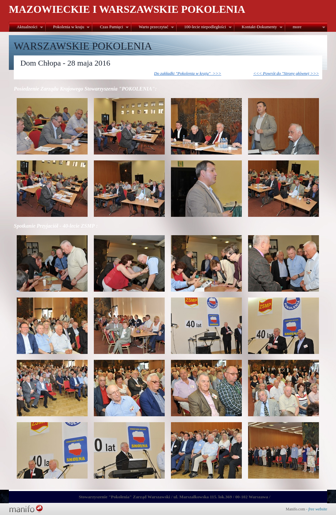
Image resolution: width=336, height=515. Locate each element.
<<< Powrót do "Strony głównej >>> (286, 73)
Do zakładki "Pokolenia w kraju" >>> (187, 73)
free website (317, 509)
